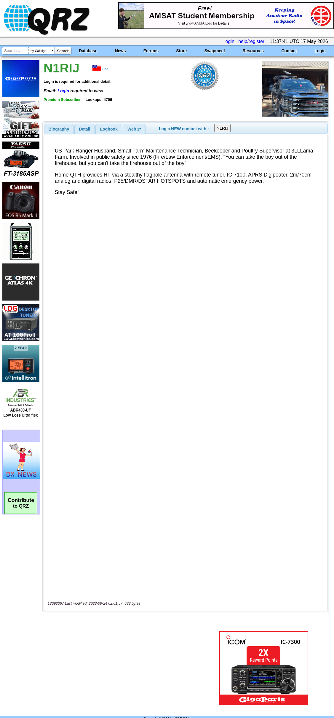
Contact (289, 50)
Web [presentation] (134, 129)
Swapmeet (214, 50)
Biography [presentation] (59, 129)
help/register (251, 41)
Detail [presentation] (84, 129)
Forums (151, 50)
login (229, 41)
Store (181, 50)
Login (320, 50)
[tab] (59, 129)
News (120, 50)
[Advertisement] (125, 655)
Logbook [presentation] (109, 129)
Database (88, 50)
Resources (253, 50)
